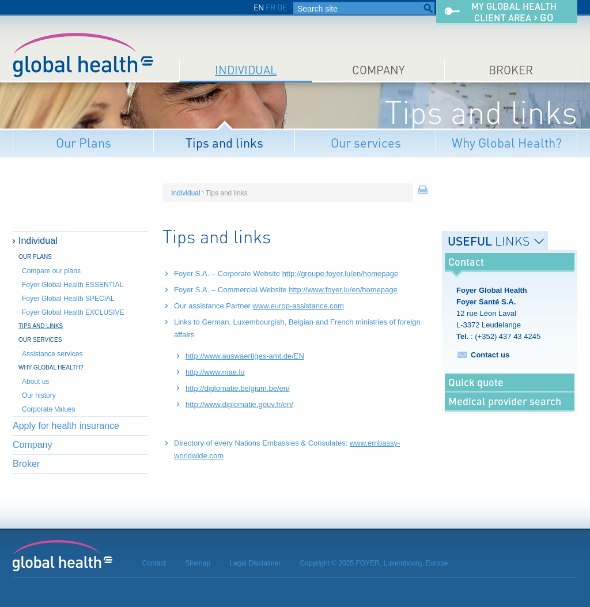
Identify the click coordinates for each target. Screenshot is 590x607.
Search (428, 8)
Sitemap (197, 563)
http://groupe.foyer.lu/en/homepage (340, 273)
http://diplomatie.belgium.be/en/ (238, 388)
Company (378, 70)
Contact (153, 563)
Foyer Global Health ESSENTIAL (72, 285)
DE (282, 7)
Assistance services (52, 354)
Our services (366, 142)
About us (35, 382)
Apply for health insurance (66, 426)
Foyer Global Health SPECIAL (68, 299)
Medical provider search (504, 401)
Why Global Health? (507, 142)
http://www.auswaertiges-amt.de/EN (245, 356)
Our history (39, 395)
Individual (246, 70)
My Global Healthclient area (514, 12)
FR (270, 7)
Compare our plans (51, 271)
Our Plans (83, 142)
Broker (511, 70)
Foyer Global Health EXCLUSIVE (73, 312)
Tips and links (224, 142)
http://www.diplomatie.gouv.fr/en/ (239, 404)
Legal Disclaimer (255, 563)
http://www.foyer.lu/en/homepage (343, 289)
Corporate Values (48, 409)
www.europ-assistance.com (298, 305)
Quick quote (476, 382)
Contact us (490, 354)
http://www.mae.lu (215, 372)
